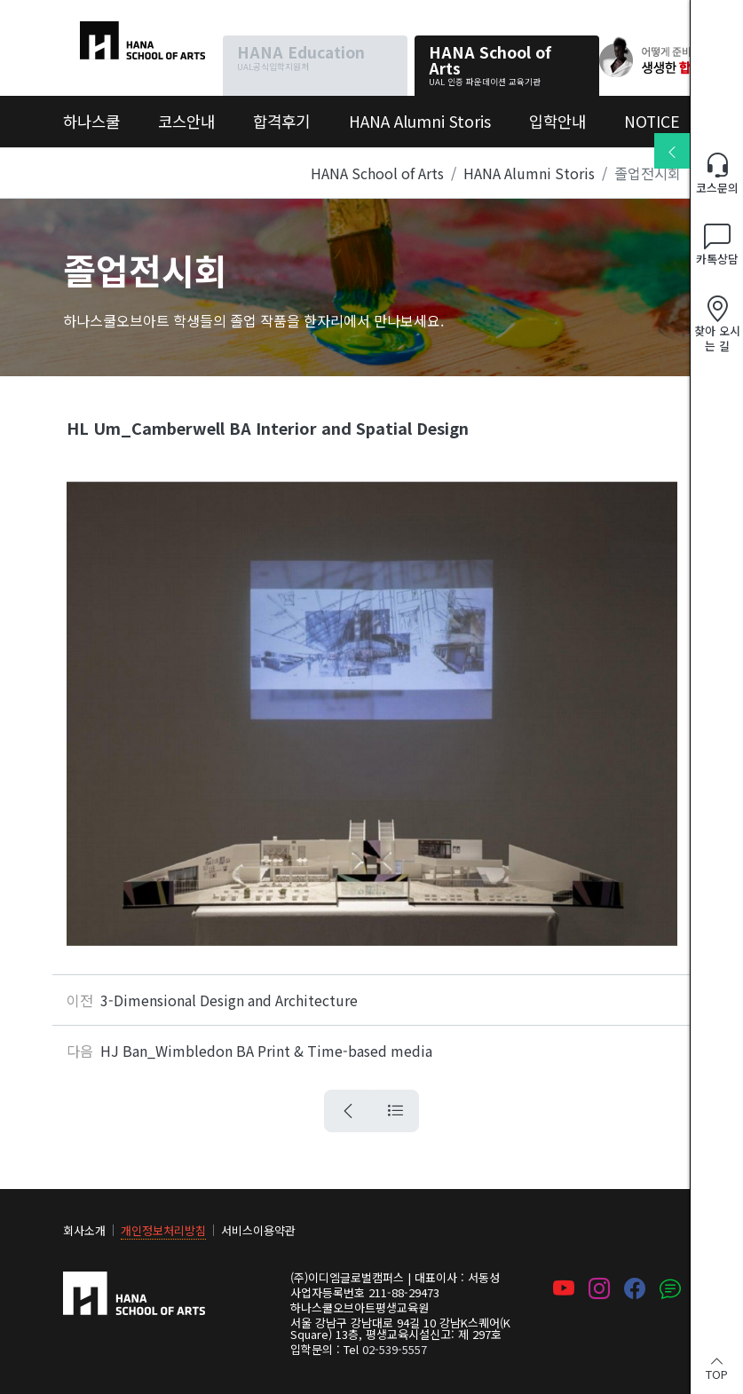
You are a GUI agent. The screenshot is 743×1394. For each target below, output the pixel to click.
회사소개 (84, 1230)
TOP (717, 1366)
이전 (80, 1000)
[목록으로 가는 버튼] (395, 1111)
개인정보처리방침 (163, 1230)
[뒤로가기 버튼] (348, 1111)
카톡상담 (717, 245)
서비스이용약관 (258, 1230)
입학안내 (557, 121)
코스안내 (186, 121)
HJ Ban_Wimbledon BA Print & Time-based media (266, 1050)
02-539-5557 (394, 1349)
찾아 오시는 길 (717, 324)
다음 (80, 1050)
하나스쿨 (89, 32)
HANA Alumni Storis (420, 121)
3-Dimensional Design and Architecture (229, 1000)
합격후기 (281, 121)
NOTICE (652, 121)
